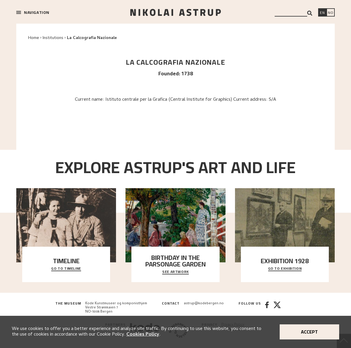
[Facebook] (267, 308)
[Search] (309, 13)
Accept (309, 331)
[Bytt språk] (330, 13)
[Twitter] (277, 308)
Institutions (53, 38)
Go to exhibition (285, 268)
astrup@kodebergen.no (204, 304)
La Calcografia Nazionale (92, 38)
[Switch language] (322, 13)
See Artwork (175, 272)
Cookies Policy (142, 335)
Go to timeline (66, 268)
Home (33, 38)
